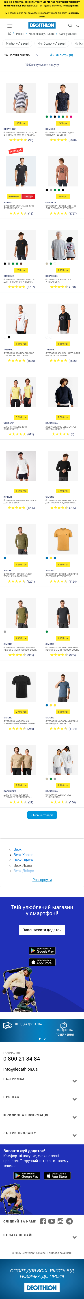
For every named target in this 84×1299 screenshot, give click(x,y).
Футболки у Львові (52, 43)
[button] (39, 1039)
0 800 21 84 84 (21, 1058)
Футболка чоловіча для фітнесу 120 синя (59, 133)
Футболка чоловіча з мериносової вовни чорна (19, 722)
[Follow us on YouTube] (51, 1221)
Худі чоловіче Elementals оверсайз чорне (60, 428)
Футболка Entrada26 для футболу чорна (19, 207)
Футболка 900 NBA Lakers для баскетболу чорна (62, 354)
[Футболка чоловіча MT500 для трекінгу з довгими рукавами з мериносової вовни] (62, 467)
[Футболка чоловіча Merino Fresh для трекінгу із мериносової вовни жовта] (62, 540)
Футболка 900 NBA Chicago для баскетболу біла (19, 354)
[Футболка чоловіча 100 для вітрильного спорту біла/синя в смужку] (21, 99)
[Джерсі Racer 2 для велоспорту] (21, 393)
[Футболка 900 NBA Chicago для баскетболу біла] (21, 320)
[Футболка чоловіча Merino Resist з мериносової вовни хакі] (21, 614)
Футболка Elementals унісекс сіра (58, 280)
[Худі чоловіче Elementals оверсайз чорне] (62, 393)
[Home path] (11, 34)
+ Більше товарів (42, 815)
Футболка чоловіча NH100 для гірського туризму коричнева (60, 207)
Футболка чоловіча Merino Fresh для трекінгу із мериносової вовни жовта (61, 575)
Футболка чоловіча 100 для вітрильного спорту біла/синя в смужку (20, 133)
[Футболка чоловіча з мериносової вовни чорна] (21, 688)
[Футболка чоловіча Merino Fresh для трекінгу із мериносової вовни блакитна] (62, 688)
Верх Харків (23, 854)
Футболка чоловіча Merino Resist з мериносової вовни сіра (62, 648)
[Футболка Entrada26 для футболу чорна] (21, 172)
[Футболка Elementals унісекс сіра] (62, 246)
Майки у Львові (17, 43)
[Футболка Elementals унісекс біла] (62, 761)
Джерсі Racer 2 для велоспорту (15, 428)
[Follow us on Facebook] (43, 1221)
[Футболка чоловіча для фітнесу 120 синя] (62, 99)
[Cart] (77, 26)
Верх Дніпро (24, 870)
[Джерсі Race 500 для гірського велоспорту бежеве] (21, 761)
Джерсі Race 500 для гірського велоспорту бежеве (17, 796)
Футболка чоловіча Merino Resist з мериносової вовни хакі (20, 648)
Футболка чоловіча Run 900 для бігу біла (20, 501)
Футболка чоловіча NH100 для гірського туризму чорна (19, 280)
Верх (18, 849)
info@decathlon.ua (20, 1069)
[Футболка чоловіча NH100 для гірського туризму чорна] (21, 246)
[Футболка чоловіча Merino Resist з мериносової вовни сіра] (62, 614)
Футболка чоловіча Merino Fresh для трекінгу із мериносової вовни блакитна (61, 722)
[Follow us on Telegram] (69, 1221)
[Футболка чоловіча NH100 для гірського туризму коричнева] (62, 172)
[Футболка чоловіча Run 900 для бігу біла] (21, 467)
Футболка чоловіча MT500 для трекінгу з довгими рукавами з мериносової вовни (61, 501)
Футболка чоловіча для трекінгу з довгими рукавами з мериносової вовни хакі (19, 575)
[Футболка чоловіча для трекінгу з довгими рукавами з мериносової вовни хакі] (21, 540)
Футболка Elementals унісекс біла (58, 796)
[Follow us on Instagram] (60, 1221)
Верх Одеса (23, 860)
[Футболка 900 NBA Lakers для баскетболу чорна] (62, 320)
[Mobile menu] (9, 26)
